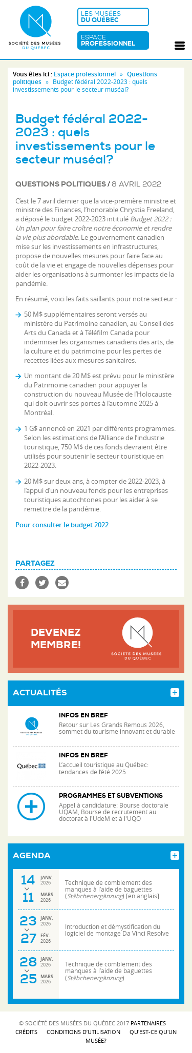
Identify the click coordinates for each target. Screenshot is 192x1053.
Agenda (32, 855)
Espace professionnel (85, 74)
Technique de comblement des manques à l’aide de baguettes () (108, 970)
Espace (113, 40)
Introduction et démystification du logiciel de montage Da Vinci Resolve (117, 930)
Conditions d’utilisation (83, 1032)
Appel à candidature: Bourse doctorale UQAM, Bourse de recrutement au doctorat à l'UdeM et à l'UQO (113, 811)
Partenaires (148, 1023)
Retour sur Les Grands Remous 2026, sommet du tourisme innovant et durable (118, 728)
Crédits (26, 1032)
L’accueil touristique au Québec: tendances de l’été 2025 (103, 768)
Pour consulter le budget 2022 (62, 524)
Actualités (40, 692)
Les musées (113, 17)
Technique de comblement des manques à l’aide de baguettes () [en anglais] (112, 889)
